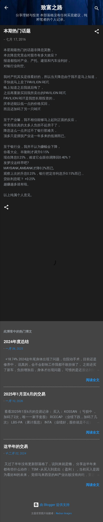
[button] (96, 32)
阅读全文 (92, 380)
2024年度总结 (16, 341)
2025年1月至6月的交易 (24, 394)
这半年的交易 (16, 446)
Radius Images (64, 513)
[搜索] (96, 9)
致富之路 (51, 7)
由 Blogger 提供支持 (51, 505)
